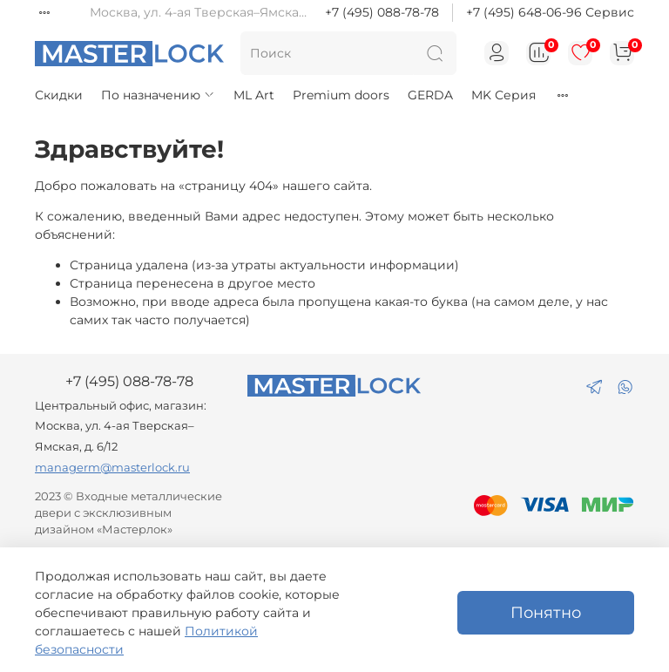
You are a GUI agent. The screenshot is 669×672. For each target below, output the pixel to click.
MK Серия (503, 95)
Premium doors (341, 95)
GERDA (430, 95)
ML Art (253, 95)
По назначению (158, 95)
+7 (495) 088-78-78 (382, 12)
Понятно (545, 612)
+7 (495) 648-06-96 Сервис (550, 12)
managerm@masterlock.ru (112, 467)
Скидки (59, 95)
